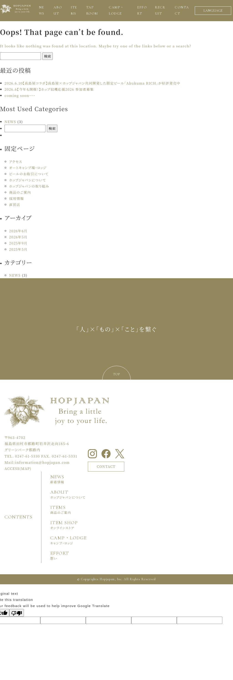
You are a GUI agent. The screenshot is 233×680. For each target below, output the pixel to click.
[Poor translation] (16, 612)
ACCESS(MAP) (19, 468)
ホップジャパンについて (28, 179)
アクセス (16, 161)
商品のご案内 (20, 192)
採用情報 (17, 198)
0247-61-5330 (28, 455)
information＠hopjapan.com (43, 462)
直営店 (15, 204)
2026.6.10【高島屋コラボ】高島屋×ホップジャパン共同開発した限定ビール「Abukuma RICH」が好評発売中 (96, 82)
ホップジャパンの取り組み (30, 185)
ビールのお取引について (29, 173)
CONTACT (107, 466)
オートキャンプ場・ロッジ (28, 167)
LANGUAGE (213, 10)
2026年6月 (18, 230)
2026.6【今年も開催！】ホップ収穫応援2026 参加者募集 (51, 89)
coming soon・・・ (21, 95)
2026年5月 (18, 236)
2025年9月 (18, 242)
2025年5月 (18, 249)
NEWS (11, 121)
